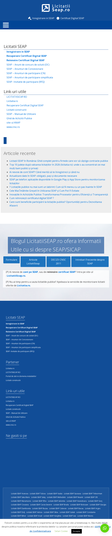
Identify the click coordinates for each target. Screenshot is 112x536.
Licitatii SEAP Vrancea (19, 493)
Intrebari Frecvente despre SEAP (90, 261)
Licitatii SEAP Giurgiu (98, 504)
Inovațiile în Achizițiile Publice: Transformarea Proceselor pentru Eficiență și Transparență (58, 194)
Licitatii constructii (16, 109)
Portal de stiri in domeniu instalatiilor (21, 376)
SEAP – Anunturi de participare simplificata (30, 77)
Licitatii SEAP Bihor (18, 516)
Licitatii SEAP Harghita (52, 516)
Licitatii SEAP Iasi (69, 516)
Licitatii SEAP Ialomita (56, 501)
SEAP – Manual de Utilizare (21, 114)
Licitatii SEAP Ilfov (40, 501)
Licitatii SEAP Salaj (38, 497)
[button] (104, 528)
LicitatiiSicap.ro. (16, 278)
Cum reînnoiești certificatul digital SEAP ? (31, 198)
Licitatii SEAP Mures (85, 516)
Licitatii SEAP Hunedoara (77, 501)
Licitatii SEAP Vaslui (54, 493)
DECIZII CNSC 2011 (58, 261)
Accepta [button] (76, 531)
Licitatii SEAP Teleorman (92, 493)
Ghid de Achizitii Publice (19, 118)
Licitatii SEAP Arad (35, 516)
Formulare (11, 259)
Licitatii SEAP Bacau (76, 508)
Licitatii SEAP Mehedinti (56, 497)
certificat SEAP (66, 274)
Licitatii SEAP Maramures (21, 501)
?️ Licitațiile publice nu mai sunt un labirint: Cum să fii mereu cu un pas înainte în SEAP (55, 187)
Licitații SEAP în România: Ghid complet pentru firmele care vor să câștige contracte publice (58, 160)
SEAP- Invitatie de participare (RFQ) (26, 81)
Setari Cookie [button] (61, 531)
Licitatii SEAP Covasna (20, 504)
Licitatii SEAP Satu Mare (20, 497)
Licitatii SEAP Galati (67, 512)
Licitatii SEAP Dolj (18, 512)
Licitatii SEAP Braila (61, 504)
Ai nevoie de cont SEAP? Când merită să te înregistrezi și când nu (44, 172)
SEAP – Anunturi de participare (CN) (26, 73)
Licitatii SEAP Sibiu (51, 512)
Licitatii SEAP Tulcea (38, 493)
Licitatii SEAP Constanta (85, 512)
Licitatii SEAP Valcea (34, 512)
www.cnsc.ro (13, 127)
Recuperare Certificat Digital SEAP (25, 105)
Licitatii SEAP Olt (91, 497)
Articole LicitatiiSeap (33, 261)
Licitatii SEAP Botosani (79, 504)
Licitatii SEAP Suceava (72, 493)
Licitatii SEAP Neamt (75, 497)
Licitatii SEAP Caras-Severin (41, 504)
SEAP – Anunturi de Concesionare (25, 68)
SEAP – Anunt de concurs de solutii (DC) (28, 64)
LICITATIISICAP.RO (17, 96)
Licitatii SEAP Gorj (95, 501)
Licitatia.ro (12, 101)
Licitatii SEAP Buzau (40, 508)
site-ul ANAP (13, 122)
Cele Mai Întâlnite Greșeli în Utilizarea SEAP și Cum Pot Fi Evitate (44, 190)
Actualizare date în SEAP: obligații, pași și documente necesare (43, 175)
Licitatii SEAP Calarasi (57, 508)
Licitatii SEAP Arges (92, 508)
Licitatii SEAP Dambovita (21, 508)
